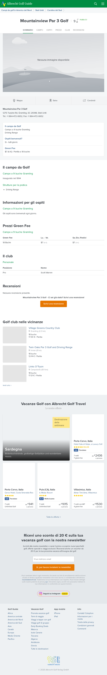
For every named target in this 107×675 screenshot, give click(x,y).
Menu (102, 4)
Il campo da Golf (13, 126)
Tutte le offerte (52, 516)
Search (95, 4)
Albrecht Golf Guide (19, 3)
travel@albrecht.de (29, 578)
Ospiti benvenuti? (13, 138)
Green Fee (10, 148)
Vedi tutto (6, 385)
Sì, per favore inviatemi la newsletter (53, 566)
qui (46, 580)
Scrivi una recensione (53, 303)
